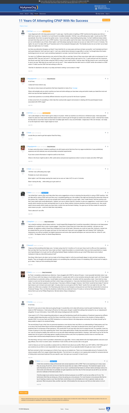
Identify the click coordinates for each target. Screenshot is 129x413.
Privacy (66, 409)
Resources (43, 13)
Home (21, 13)
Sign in (108, 13)
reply (29, 71)
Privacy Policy (83, 2)
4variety (30, 302)
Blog (32, 13)
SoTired (30, 31)
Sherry (30, 272)
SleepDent (31, 221)
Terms (61, 409)
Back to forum (24, 26)
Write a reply (23, 392)
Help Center (100, 13)
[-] (27, 31)
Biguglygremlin (32, 78)
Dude (29, 132)
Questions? (102, 409)
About (26, 13)
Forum (36, 13)
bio (22, 84)
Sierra (29, 192)
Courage (74, 88)
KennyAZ (30, 245)
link (31, 71)
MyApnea (26, 409)
